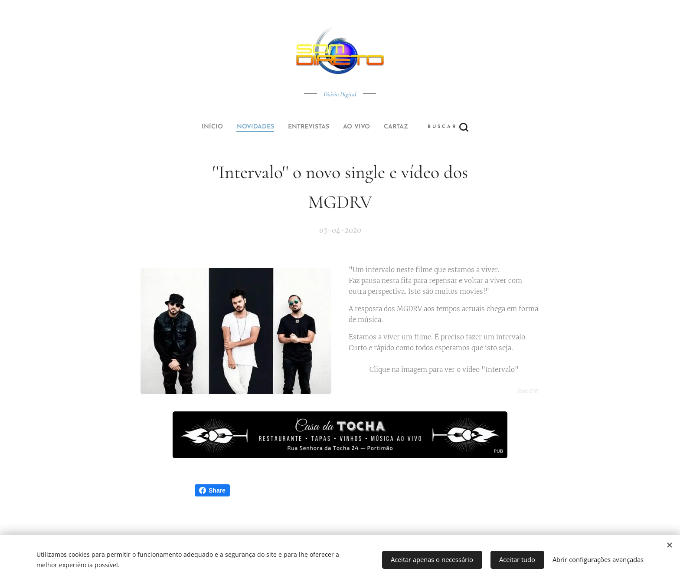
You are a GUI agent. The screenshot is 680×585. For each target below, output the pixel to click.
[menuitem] (280, 127)
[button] (372, 127)
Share (212, 490)
